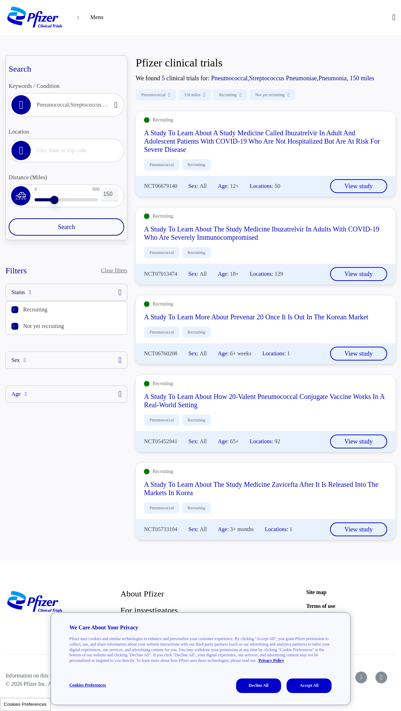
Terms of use (320, 606)
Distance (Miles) (28, 177)
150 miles (194, 95)
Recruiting (35, 309)
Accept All (309, 685)
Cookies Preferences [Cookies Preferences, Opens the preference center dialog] (88, 685)
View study (359, 186)
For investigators (149, 610)
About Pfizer (142, 593)
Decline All (258, 685)
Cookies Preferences (25, 704)
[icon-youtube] (361, 677)
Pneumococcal (155, 95)
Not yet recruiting (43, 326)
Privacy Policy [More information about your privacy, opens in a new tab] (271, 660)
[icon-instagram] (381, 677)
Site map (316, 592)
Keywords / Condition (34, 86)
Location (19, 132)
